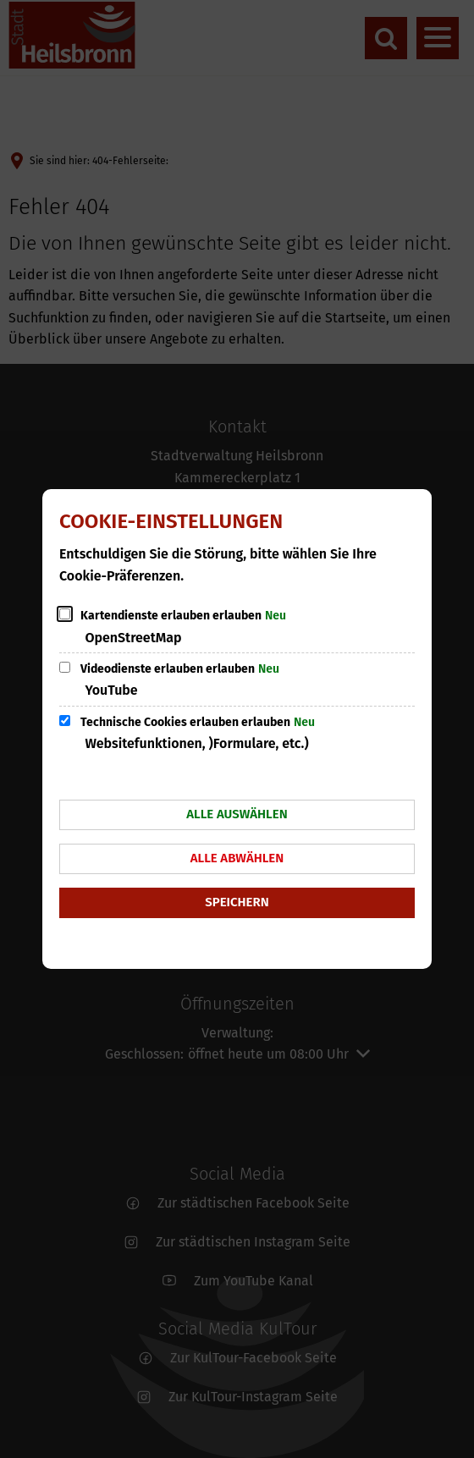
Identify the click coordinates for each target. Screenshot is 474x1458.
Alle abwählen (237, 858)
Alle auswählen (236, 814)
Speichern (236, 902)
